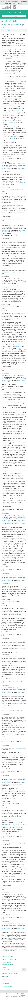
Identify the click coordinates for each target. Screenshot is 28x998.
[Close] (26, 1)
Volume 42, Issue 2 (15, 648)
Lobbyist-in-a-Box (17, 992)
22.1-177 (15, 158)
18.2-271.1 (18, 110)
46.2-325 (17, 346)
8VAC (15, 208)
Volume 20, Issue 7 (22, 168)
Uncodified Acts (7, 986)
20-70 (18, 208)
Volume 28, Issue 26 (15, 170)
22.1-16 (4, 158)
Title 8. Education (13, 23)
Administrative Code (8, 16)
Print (8, 30)
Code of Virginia (7, 956)
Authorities (6, 980)
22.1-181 (5, 399)
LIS (9, 7)
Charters (5, 976)
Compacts (5, 983)
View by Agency (6, 962)
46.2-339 (13, 138)
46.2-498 (12, 122)
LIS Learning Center (10, 1)
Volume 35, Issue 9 (15, 523)
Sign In (23, 996)
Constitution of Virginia (9, 973)
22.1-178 (8, 44)
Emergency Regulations (8, 964)
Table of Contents (5, 23)
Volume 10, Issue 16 (5, 168)
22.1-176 (8, 158)
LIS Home (11, 992)
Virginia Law (14, 12)
